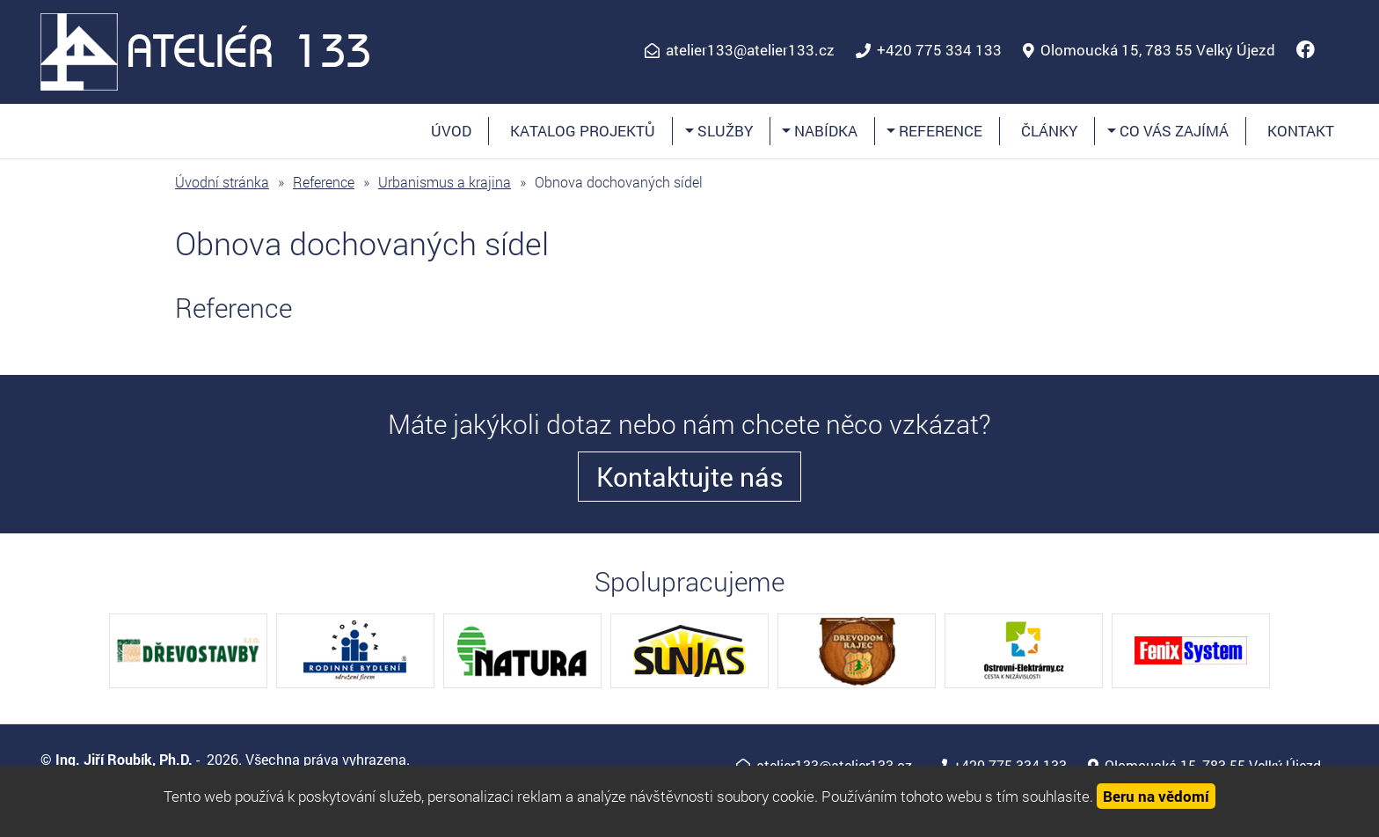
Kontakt (1300, 131)
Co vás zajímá (1172, 131)
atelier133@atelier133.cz (750, 50)
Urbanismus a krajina (444, 182)
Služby (723, 131)
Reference (938, 131)
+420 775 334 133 (939, 50)
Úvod (451, 131)
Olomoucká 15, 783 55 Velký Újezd (1157, 50)
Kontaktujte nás (690, 476)
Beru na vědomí (1156, 796)
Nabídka (824, 131)
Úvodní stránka (222, 182)
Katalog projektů (582, 131)
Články (1049, 131)
